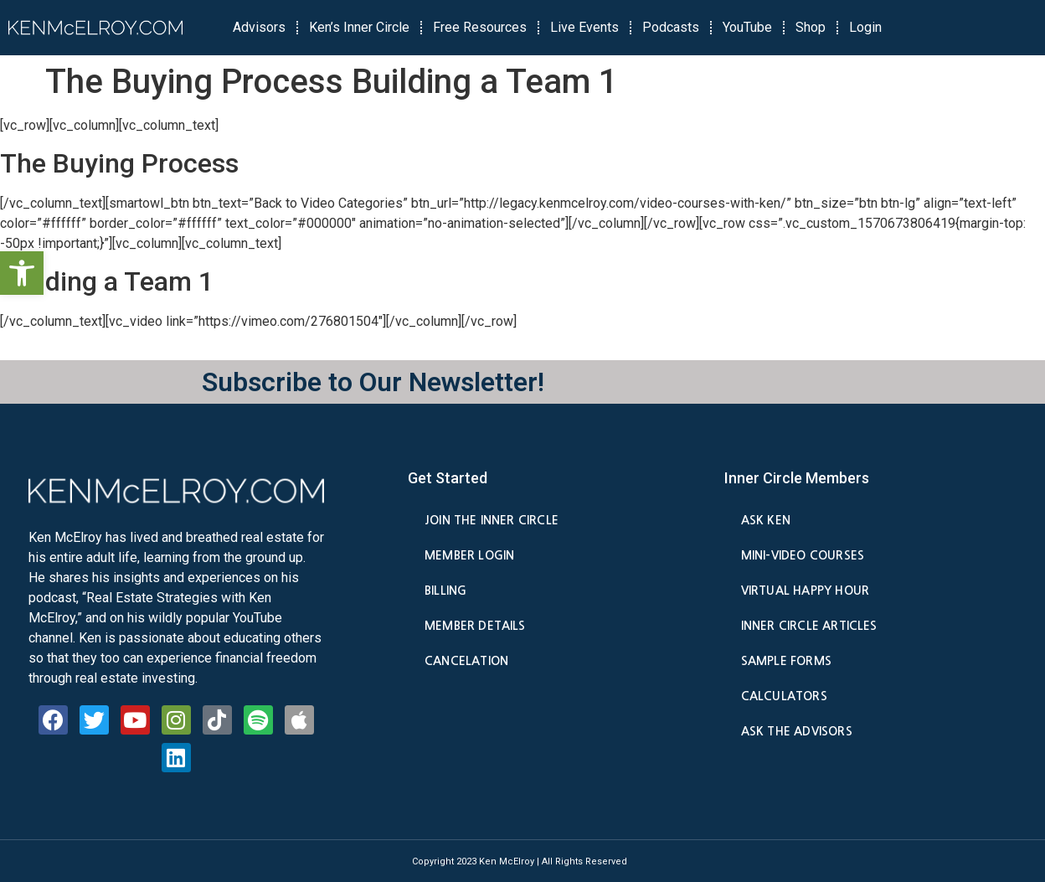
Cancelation (466, 661)
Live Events (584, 27)
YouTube (747, 27)
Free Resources (480, 27)
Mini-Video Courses (802, 555)
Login (865, 27)
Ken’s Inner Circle (359, 27)
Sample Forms (786, 661)
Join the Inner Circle (492, 520)
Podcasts (670, 27)
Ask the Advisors (796, 731)
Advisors (259, 27)
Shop (810, 27)
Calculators (784, 696)
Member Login (469, 555)
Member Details (475, 626)
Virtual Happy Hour (805, 590)
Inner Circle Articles (809, 626)
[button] (22, 273)
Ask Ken (765, 520)
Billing (445, 590)
